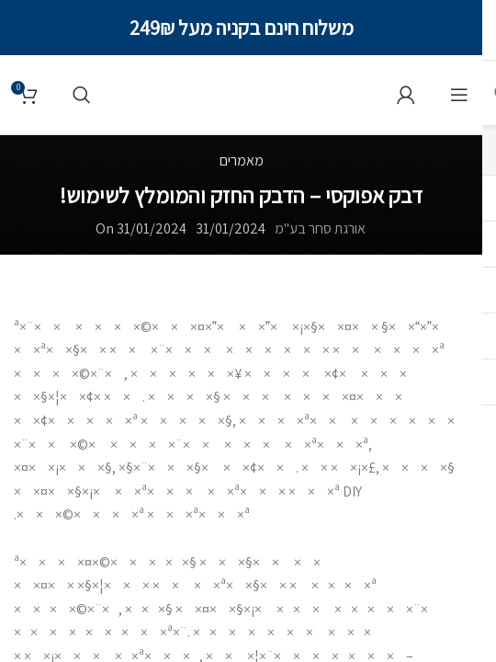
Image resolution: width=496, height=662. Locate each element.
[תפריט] (459, 94)
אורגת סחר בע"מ (320, 228)
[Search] (81, 94)
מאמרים (242, 160)
